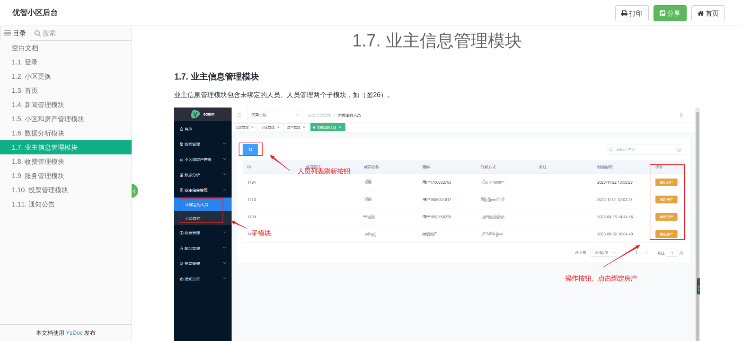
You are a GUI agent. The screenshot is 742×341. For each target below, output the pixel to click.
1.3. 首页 (25, 90)
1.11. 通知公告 (33, 204)
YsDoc (74, 333)
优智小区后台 (35, 13)
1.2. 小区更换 (31, 76)
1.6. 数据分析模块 (38, 133)
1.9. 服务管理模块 (38, 175)
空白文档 (25, 48)
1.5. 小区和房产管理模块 (48, 119)
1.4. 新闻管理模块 (38, 104)
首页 (708, 13)
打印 (632, 13)
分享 (670, 13)
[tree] (66, 126)
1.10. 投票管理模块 (40, 190)
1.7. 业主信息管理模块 (45, 147)
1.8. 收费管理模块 (38, 161)
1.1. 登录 (25, 62)
